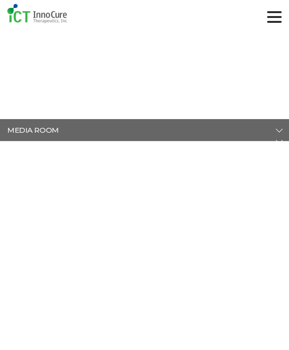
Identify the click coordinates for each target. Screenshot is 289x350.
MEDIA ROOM (33, 130)
